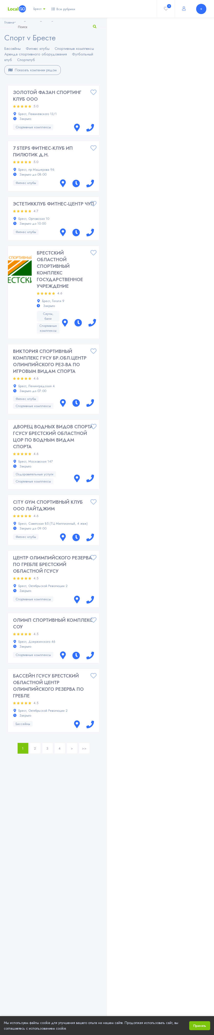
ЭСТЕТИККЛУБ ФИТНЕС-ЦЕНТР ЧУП (53, 204)
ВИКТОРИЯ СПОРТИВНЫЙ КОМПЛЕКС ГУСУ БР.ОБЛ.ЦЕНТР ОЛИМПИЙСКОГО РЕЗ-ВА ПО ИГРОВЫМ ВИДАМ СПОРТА (50, 361)
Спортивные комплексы (74, 48)
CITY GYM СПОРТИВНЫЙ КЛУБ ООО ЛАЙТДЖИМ (48, 505)
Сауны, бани (48, 316)
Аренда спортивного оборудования (35, 54)
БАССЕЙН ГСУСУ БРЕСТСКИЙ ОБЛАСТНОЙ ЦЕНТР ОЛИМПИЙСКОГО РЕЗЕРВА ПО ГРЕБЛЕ (48, 686)
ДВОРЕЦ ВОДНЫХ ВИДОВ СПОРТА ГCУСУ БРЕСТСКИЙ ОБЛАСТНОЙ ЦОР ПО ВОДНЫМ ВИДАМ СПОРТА (53, 436)
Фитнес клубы (38, 48)
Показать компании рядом (32, 70)
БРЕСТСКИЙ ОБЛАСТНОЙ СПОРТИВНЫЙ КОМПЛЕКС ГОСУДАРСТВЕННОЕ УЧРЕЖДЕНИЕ (60, 270)
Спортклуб (26, 60)
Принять (199, 1025)
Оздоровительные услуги (34, 474)
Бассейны (12, 48)
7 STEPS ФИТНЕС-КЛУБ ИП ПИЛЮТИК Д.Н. (43, 151)
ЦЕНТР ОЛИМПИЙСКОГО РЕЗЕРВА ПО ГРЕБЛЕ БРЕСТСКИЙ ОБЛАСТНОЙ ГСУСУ (52, 564)
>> (84, 748)
